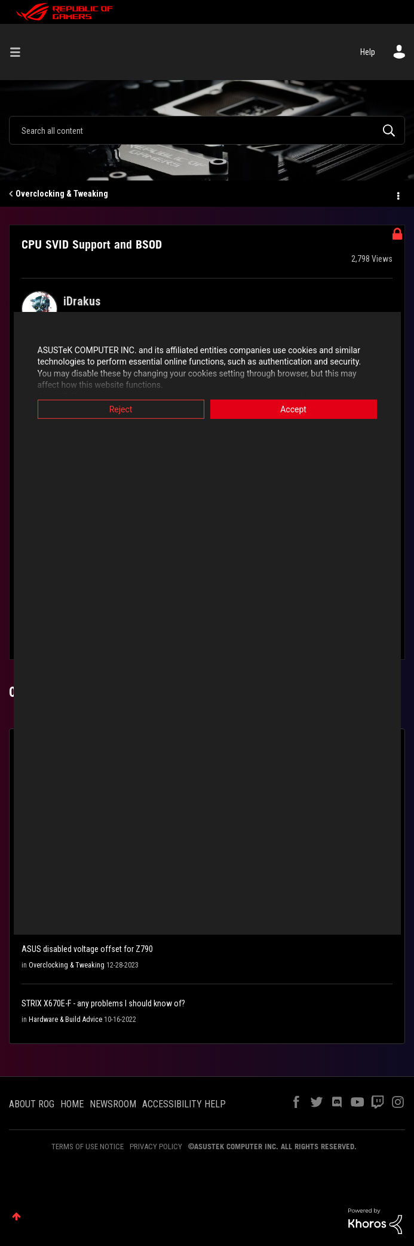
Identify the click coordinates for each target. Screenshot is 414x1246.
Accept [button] (293, 409)
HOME (72, 1104)
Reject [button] (121, 409)
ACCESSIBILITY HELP (184, 1104)
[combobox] (207, 130)
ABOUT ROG (31, 1104)
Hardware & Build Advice (65, 1019)
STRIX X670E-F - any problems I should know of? (103, 1003)
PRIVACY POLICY (156, 1146)
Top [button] (16, 1216)
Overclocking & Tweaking (62, 193)
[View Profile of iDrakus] (81, 301)
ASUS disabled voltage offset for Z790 (87, 949)
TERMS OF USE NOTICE (87, 1146)
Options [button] (397, 194)
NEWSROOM (113, 1104)
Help (367, 52)
